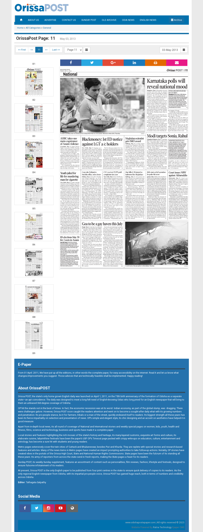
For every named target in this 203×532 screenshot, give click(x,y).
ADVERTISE (50, 20)
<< (31, 49)
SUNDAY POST (88, 20)
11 (39, 49)
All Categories (33, 27)
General (47, 27)
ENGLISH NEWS (148, 20)
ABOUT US (33, 20)
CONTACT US (69, 20)
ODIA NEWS (128, 20)
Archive (176, 20)
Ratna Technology (162, 527)
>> (46, 49)
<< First (22, 49)
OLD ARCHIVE (109, 20)
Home (20, 27)
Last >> (56, 49)
